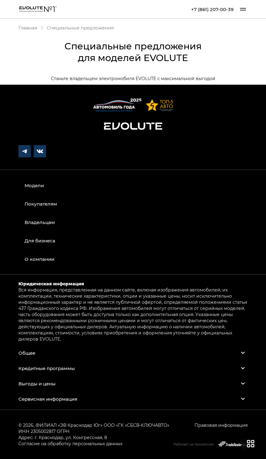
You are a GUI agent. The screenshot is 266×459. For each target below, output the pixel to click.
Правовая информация (221, 425)
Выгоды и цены (37, 383)
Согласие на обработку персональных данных (70, 443)
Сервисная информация (47, 399)
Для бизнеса (40, 240)
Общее (26, 353)
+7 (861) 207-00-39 (212, 9)
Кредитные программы (46, 368)
